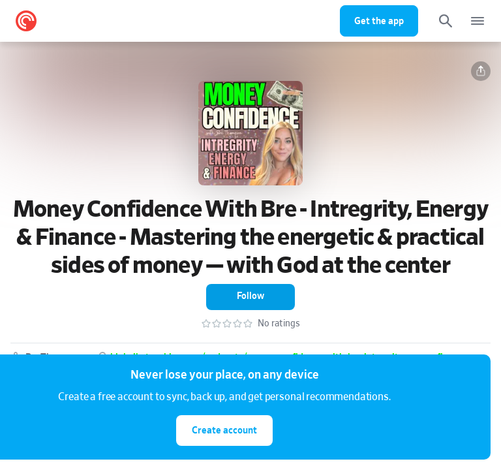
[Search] (445, 21)
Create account (224, 430)
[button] (481, 71)
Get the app (379, 21)
